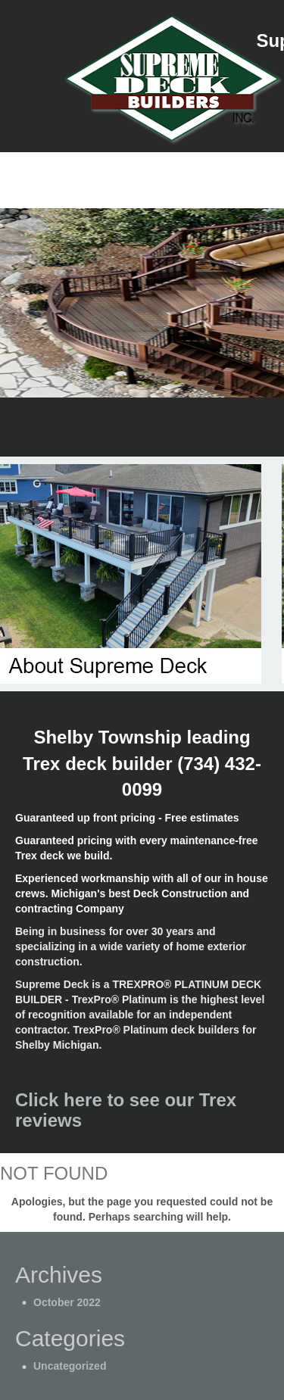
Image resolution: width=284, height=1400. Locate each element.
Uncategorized (69, 1366)
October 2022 (67, 1302)
